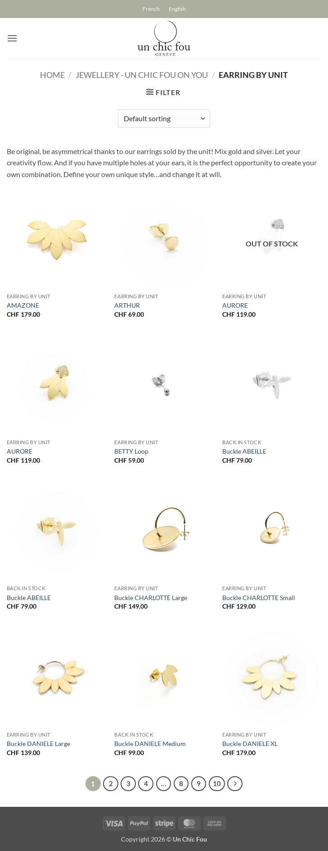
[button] (12, 38)
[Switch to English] (177, 9)
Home (52, 75)
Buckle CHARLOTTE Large (150, 597)
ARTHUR (127, 305)
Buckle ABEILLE (244, 451)
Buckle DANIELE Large (38, 743)
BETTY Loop (131, 451)
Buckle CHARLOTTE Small (258, 597)
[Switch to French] (151, 9)
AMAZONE (23, 305)
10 (217, 783)
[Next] (235, 784)
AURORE (235, 305)
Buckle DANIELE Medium (150, 743)
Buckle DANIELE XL (250, 743)
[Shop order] (164, 118)
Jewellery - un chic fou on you (142, 75)
